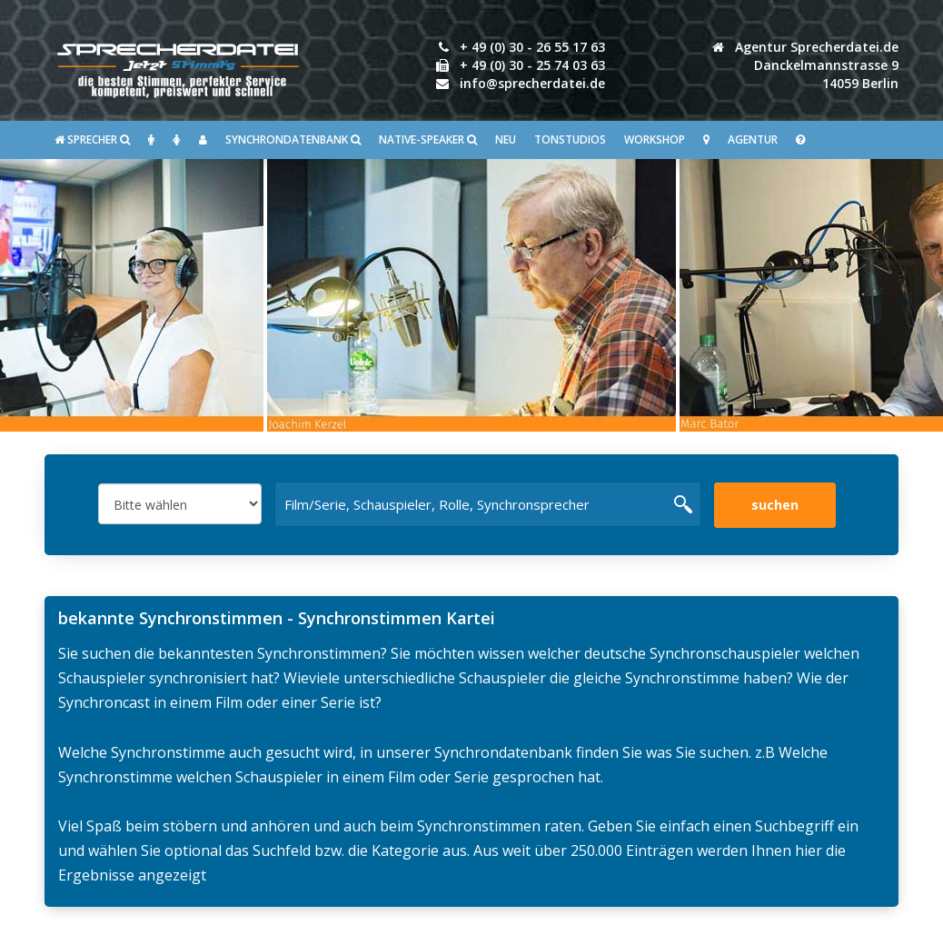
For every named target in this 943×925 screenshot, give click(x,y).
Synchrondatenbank (293, 139)
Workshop (654, 139)
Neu (505, 139)
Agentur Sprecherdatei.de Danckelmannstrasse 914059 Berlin (805, 65)
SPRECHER (92, 139)
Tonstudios (570, 139)
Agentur (753, 139)
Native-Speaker (428, 139)
